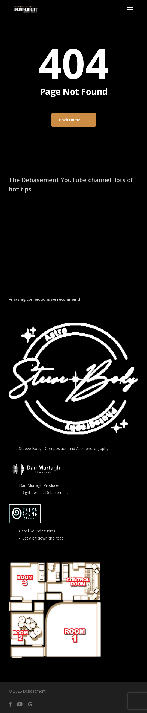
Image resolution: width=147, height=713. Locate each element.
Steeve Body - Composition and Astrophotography (63, 448)
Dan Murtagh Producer (39, 485)
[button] (130, 9)
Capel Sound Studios (37, 531)
